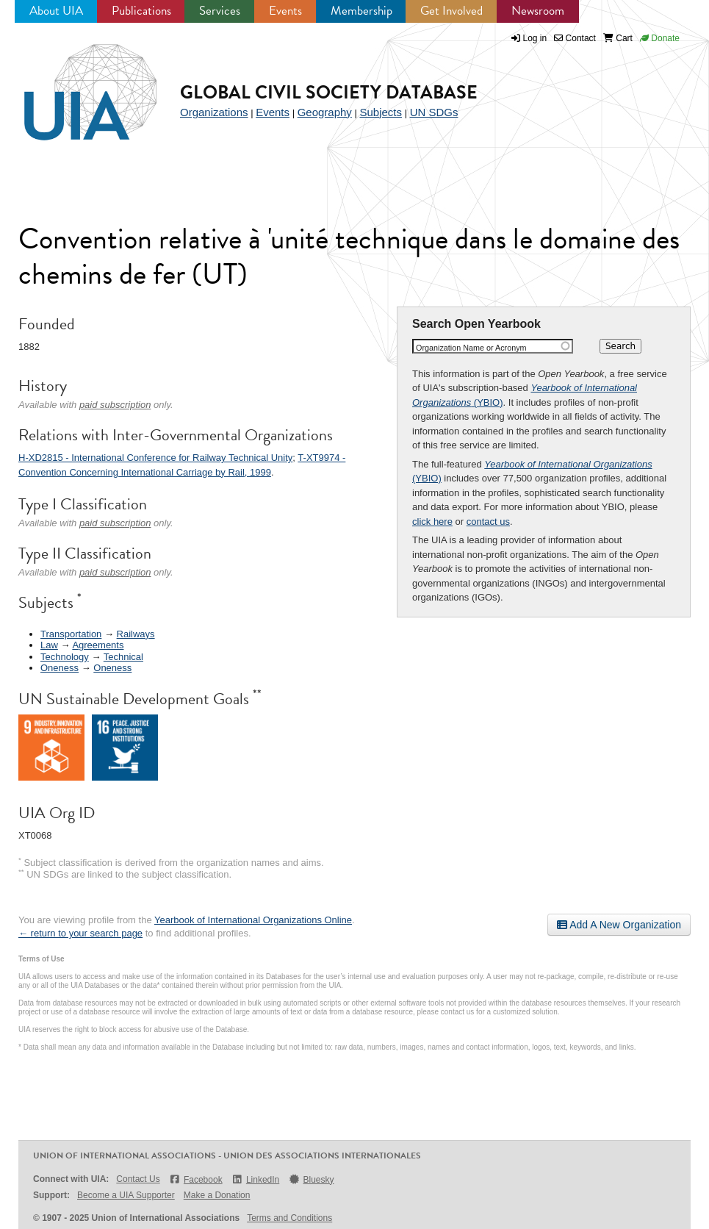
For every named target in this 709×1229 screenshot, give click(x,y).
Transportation (70, 633)
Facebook (196, 1179)
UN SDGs (434, 112)
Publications (141, 10)
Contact (575, 38)
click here (432, 521)
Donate (660, 38)
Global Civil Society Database (329, 92)
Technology (64, 656)
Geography (325, 112)
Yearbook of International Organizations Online (253, 919)
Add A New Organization (619, 925)
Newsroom (537, 10)
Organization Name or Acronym (471, 347)
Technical (123, 656)
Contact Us (137, 1179)
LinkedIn (255, 1179)
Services (219, 10)
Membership (361, 10)
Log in (535, 38)
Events (285, 10)
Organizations (214, 112)
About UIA (56, 10)
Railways (136, 633)
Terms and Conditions (289, 1218)
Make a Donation (217, 1195)
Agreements (97, 645)
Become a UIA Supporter (126, 1195)
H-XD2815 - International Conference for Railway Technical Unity (155, 457)
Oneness (59, 667)
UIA (73, 83)
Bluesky (311, 1179)
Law (49, 645)
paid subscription (115, 404)
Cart (618, 38)
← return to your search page (80, 933)
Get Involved (451, 10)
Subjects (380, 112)
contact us (488, 521)
